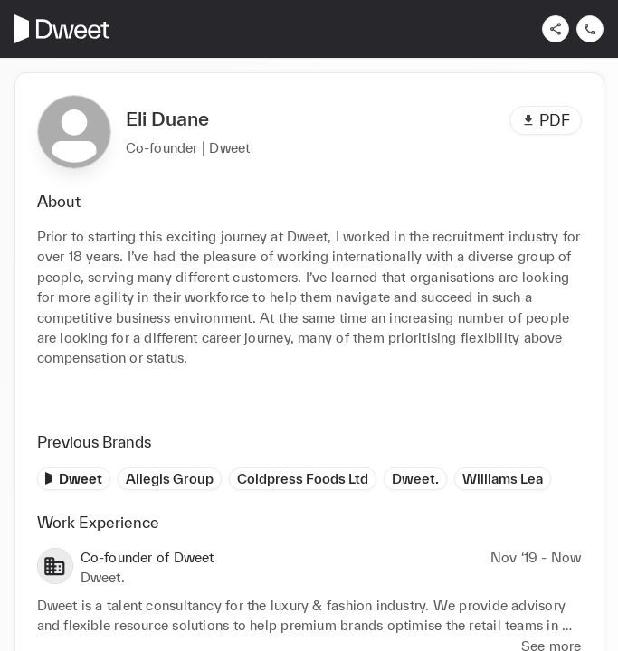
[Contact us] (590, 28)
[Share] (555, 28)
